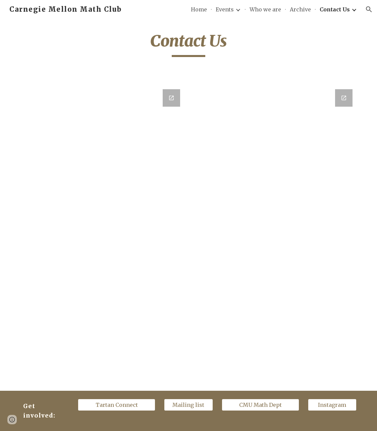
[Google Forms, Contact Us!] (102, 209)
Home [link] (199, 9)
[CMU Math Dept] (260, 405)
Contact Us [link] (335, 9)
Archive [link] (300, 9)
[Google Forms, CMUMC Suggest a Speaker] (275, 235)
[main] (188, 44)
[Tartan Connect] (116, 405)
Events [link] (225, 9)
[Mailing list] (188, 405)
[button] (369, 9)
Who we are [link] (265, 9)
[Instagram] (332, 405)
